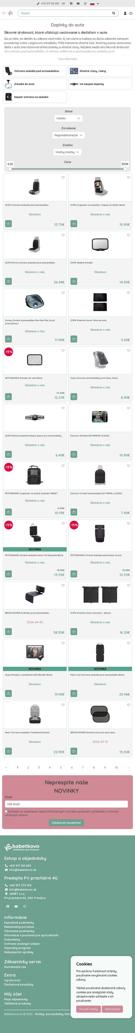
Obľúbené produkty (17, 1003)
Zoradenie (68, 128)
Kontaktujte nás (15, 967)
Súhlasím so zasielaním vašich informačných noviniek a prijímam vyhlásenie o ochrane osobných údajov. (62, 813)
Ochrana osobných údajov (22, 943)
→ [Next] (128, 767)
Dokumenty (12, 939)
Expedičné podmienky (19, 922)
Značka (68, 145)
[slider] (10, 169)
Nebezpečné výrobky (18, 952)
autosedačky (54, 1014)
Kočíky (39, 1014)
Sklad (68, 111)
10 (116, 767)
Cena (67, 162)
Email (8, 797)
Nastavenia (112, 1009)
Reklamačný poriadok (19, 927)
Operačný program (17, 948)
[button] (4, 13)
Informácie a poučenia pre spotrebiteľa (31, 935)
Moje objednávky (16, 999)
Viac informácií (67, 59)
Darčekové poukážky (18, 984)
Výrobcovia (12, 980)
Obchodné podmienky (19, 931)
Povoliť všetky (88, 1009)
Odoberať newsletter (66, 822)
